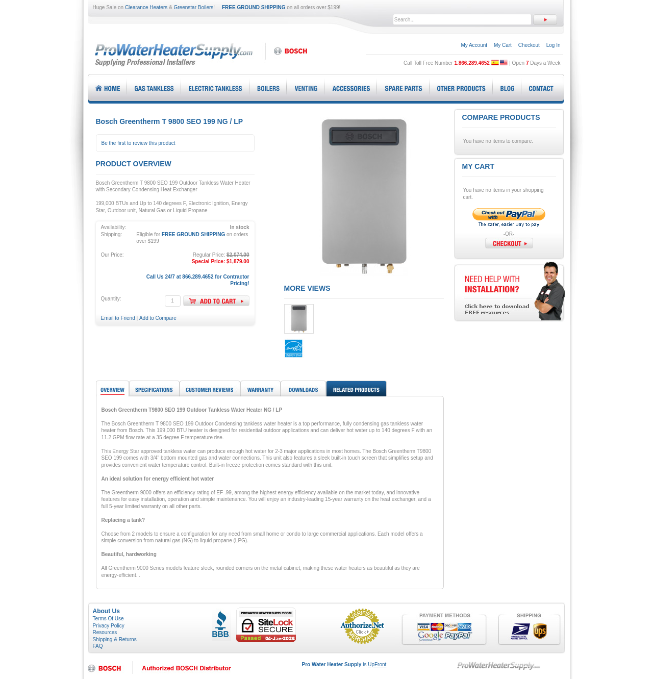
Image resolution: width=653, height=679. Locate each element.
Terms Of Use (108, 618)
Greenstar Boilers (194, 7)
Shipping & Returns (115, 639)
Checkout (529, 45)
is (344, 664)
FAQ (98, 646)
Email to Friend (118, 318)
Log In (553, 45)
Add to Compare (158, 318)
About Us (106, 611)
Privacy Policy (108, 625)
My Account (474, 45)
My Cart (503, 45)
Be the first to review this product (138, 143)
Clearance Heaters (146, 7)
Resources (105, 632)
